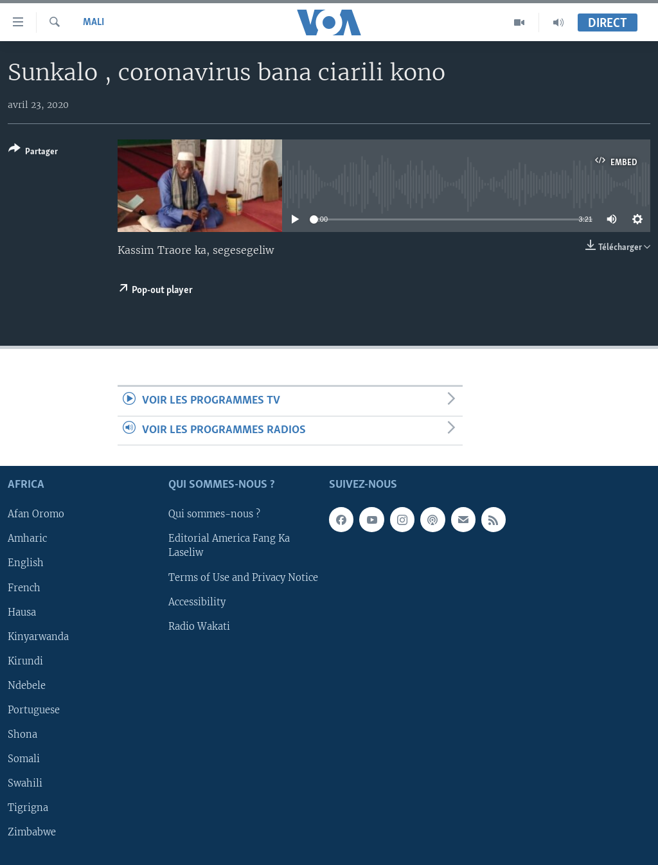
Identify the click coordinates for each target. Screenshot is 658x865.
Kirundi (25, 661)
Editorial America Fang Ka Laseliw (229, 546)
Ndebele (27, 685)
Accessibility (197, 602)
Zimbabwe (32, 832)
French (24, 588)
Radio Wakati (199, 626)
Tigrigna (28, 808)
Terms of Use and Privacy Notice (243, 578)
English (26, 563)
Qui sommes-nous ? (214, 515)
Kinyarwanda (38, 637)
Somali (24, 759)
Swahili (25, 783)
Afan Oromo (36, 515)
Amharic (27, 539)
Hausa (22, 612)
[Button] (33, 152)
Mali (93, 22)
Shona (22, 734)
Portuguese (34, 710)
